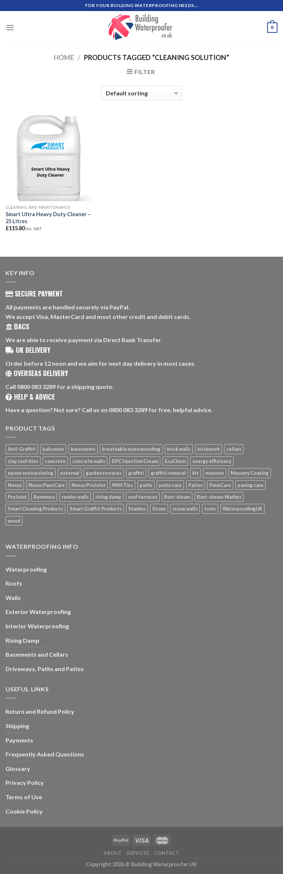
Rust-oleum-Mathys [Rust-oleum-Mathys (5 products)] (219, 497)
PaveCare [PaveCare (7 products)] (220, 485)
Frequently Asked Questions (45, 754)
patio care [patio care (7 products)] (170, 485)
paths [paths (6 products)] (146, 485)
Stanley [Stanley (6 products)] (137, 509)
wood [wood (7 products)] (14, 521)
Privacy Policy (25, 782)
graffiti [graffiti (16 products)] (136, 473)
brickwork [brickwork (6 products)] (208, 449)
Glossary (18, 768)
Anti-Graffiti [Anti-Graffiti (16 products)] (22, 449)
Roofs (14, 583)
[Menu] (10, 27)
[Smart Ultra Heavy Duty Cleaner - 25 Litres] (48, 158)
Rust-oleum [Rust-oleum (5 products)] (177, 497)
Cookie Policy (24, 811)
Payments (19, 740)
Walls (13, 597)
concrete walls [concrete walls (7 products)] (88, 461)
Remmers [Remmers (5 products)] (44, 497)
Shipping (17, 725)
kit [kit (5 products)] (195, 473)
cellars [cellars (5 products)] (233, 449)
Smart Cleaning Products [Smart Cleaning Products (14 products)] (35, 509)
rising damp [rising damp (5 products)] (108, 497)
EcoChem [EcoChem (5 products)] (175, 461)
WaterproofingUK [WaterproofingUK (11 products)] (242, 509)
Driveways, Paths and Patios (45, 668)
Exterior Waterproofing (38, 611)
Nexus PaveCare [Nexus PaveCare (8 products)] (46, 485)
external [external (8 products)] (69, 473)
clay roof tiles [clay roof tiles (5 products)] (23, 461)
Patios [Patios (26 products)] (195, 485)
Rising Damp (22, 640)
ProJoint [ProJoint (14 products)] (17, 497)
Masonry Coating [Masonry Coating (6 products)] (250, 473)
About (113, 853)
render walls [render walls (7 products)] (75, 497)
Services (138, 853)
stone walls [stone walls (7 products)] (185, 509)
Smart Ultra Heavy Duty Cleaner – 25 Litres (48, 217)
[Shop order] (141, 93)
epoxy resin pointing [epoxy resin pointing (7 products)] (30, 473)
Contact (166, 853)
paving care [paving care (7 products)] (250, 485)
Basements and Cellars (37, 654)
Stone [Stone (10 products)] (159, 509)
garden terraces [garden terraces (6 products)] (104, 473)
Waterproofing (26, 569)
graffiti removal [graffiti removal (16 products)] (168, 473)
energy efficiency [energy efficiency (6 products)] (211, 461)
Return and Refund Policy (40, 711)
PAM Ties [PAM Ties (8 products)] (122, 485)
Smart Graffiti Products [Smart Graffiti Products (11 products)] (96, 509)
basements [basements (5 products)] (83, 449)
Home (64, 57)
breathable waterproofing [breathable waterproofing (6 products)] (131, 449)
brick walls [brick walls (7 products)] (179, 449)
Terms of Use (24, 796)
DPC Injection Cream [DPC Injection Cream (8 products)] (135, 461)
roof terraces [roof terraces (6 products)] (142, 497)
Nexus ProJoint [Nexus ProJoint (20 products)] (88, 485)
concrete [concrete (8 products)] (55, 461)
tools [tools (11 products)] (210, 509)
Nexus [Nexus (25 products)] (15, 485)
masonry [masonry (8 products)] (214, 473)
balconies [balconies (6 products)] (53, 449)
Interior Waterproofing (37, 625)
